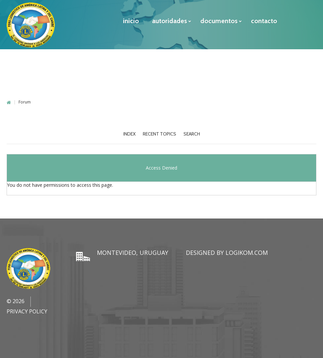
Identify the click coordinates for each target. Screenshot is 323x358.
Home (9, 102)
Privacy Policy (27, 311)
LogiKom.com (246, 253)
